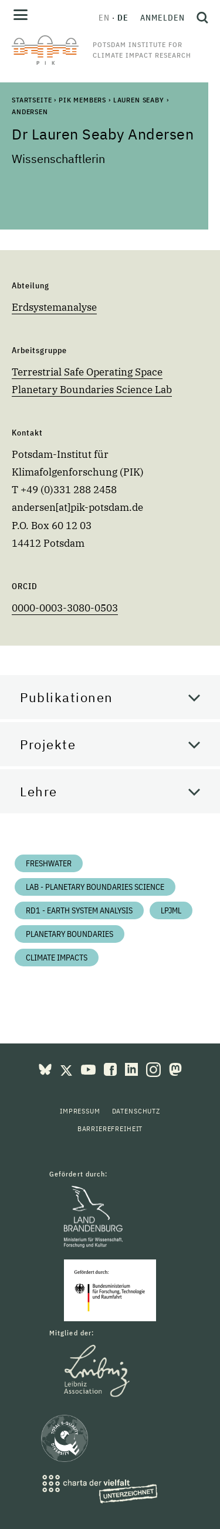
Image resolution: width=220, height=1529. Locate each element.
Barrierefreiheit (110, 1128)
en (104, 17)
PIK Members (82, 99)
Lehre (38, 791)
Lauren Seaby (138, 99)
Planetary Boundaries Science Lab (92, 389)
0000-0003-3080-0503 (65, 607)
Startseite (32, 99)
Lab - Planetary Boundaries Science (95, 887)
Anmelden (162, 17)
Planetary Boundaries (69, 934)
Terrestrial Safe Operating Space (87, 371)
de (122, 17)
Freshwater (49, 863)
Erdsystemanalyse (54, 307)
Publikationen (66, 697)
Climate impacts (56, 957)
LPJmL (171, 910)
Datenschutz (136, 1110)
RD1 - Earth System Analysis (79, 910)
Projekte (48, 744)
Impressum (80, 1110)
